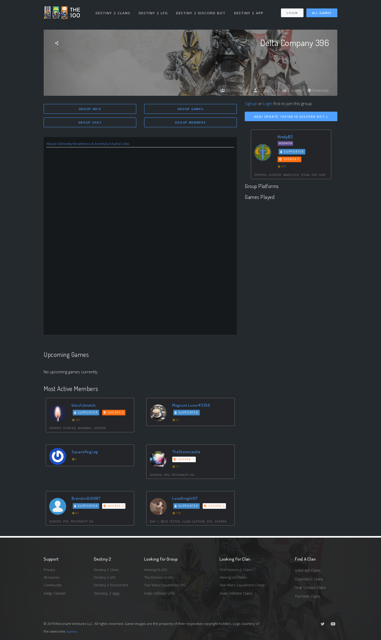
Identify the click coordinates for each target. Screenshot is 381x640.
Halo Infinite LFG (159, 596)
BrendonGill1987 (87, 499)
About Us (54, 144)
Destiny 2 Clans (114, 10)
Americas (317, 90)
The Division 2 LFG (161, 579)
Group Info (90, 109)
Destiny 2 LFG (154, 10)
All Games (322, 10)
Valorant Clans (308, 570)
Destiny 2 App (250, 10)
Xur (118, 144)
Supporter (87, 413)
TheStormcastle (188, 452)
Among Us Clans (234, 579)
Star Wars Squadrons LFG (167, 587)
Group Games (191, 109)
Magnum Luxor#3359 (193, 406)
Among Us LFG (157, 570)
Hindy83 (285, 136)
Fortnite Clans (307, 596)
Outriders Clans (309, 579)
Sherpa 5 (115, 413)
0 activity (290, 90)
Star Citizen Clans (310, 587)
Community (54, 587)
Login (292, 10)
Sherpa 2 (115, 507)
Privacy (50, 570)
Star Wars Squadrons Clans (244, 587)
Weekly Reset (75, 144)
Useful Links (131, 144)
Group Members (190, 123)
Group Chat (90, 123)
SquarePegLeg (86, 452)
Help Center (55, 596)
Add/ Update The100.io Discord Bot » (291, 117)
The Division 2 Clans (238, 570)
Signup (251, 103)
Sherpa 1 (185, 460)
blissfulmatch (85, 406)
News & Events (101, 144)
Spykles (72, 631)
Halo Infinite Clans (236, 596)
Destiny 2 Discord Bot (202, 10)
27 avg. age (262, 90)
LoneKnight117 (186, 499)
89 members (229, 90)
